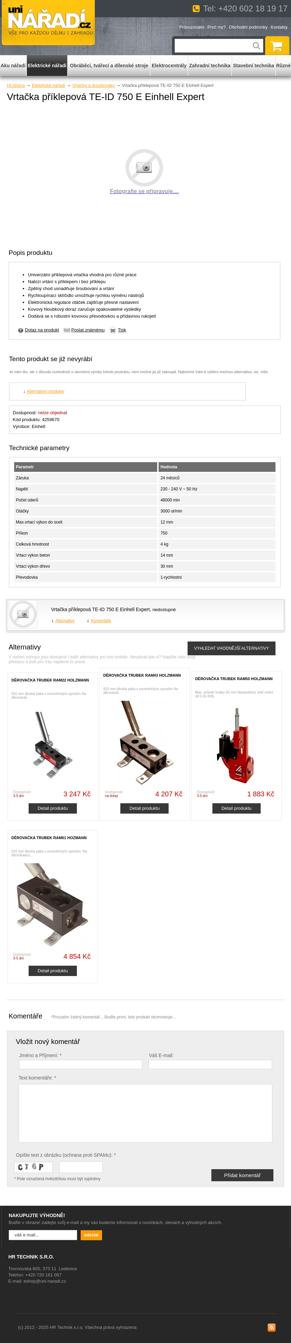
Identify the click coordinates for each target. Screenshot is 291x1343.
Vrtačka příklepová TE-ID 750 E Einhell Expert (100, 609)
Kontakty (279, 27)
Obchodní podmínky (248, 27)
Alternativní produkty (45, 391)
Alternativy (64, 620)
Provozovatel (191, 27)
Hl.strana (16, 85)
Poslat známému (88, 329)
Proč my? (217, 27)
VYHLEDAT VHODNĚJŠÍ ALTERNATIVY (231, 648)
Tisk (122, 329)
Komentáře (101, 620)
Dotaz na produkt (42, 329)
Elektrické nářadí (48, 85)
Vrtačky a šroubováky (93, 85)
